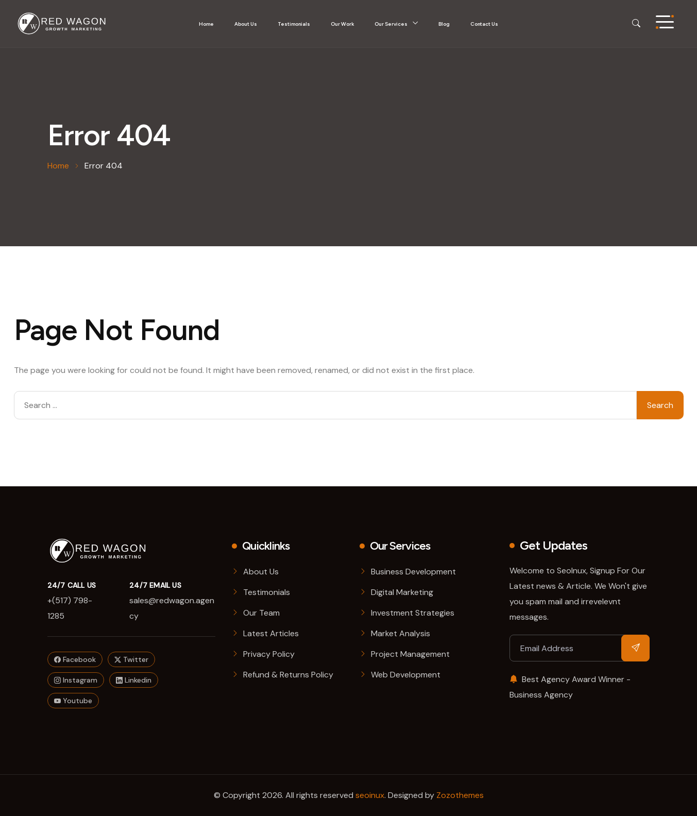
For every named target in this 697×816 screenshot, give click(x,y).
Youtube (73, 700)
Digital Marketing (402, 592)
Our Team (261, 612)
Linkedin (133, 680)
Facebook (75, 659)
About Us (245, 24)
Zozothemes (460, 795)
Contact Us (484, 24)
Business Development (413, 571)
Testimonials (294, 24)
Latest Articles (271, 633)
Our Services (391, 24)
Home (206, 24)
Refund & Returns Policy (288, 674)
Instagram (75, 680)
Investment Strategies (412, 612)
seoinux (369, 795)
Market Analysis (400, 633)
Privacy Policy (269, 654)
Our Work (342, 24)
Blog (444, 24)
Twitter (131, 659)
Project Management (410, 654)
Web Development (405, 674)
